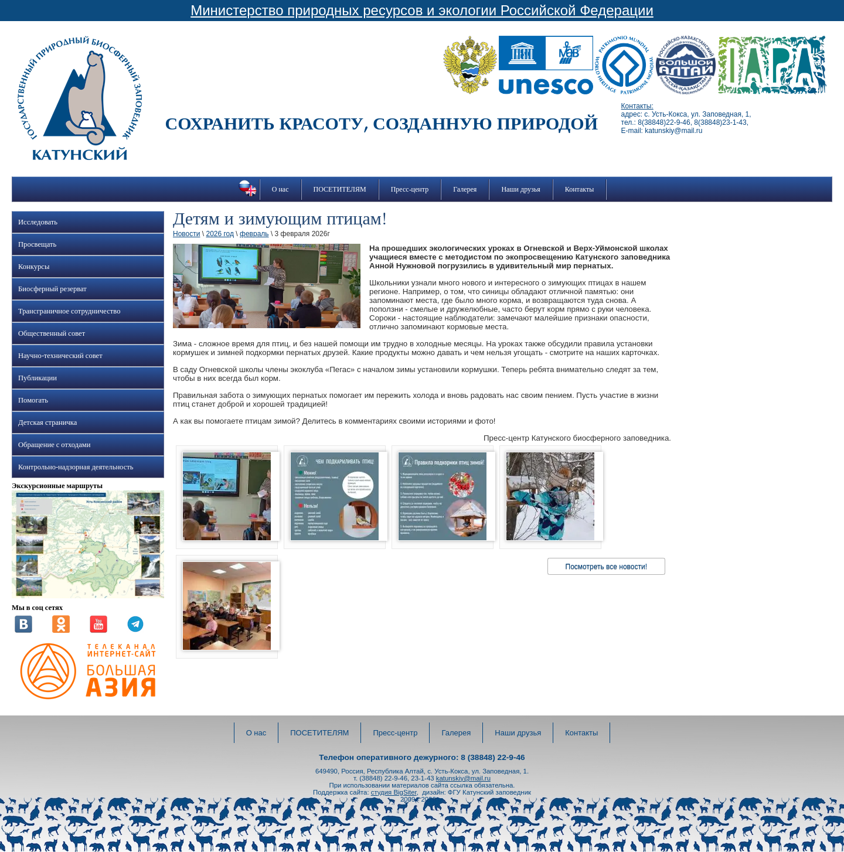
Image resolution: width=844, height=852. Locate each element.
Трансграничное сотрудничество (69, 311)
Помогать (33, 400)
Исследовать (37, 222)
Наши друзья (520, 189)
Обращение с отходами (54, 444)
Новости (186, 234)
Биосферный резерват (52, 289)
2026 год (220, 234)
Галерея (465, 189)
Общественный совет (51, 333)
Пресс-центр (410, 189)
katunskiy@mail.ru (463, 778)
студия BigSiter (394, 792)
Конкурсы (33, 266)
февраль (254, 234)
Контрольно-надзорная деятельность (76, 467)
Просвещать (37, 244)
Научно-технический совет (60, 355)
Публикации (37, 378)
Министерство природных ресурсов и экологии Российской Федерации (422, 10)
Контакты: (637, 106)
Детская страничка (47, 422)
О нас (280, 189)
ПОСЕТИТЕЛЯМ (340, 189)
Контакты (579, 189)
